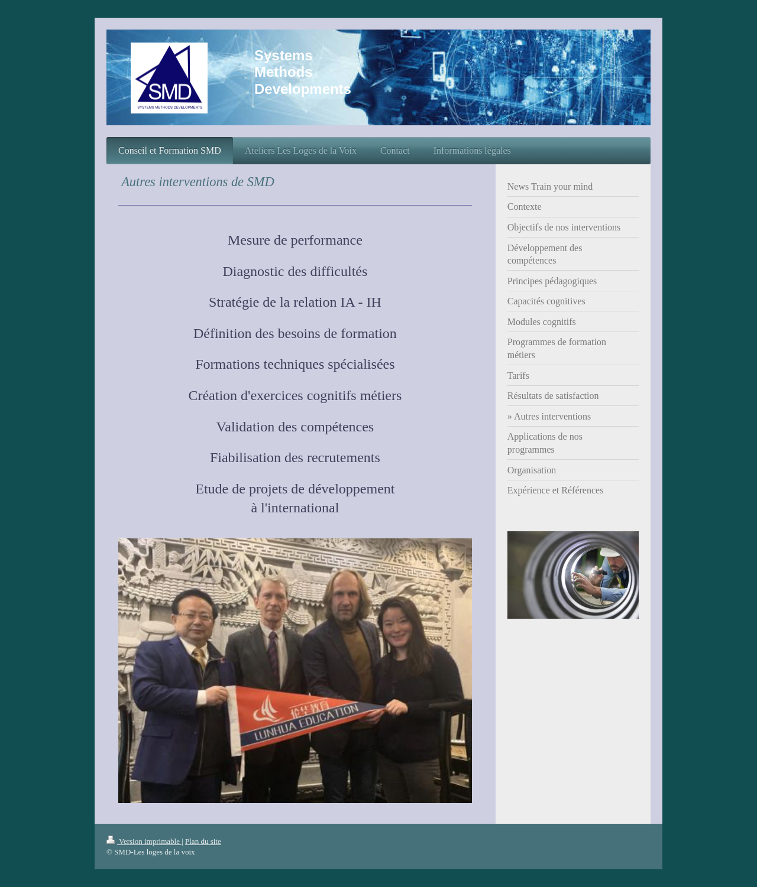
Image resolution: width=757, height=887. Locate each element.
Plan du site (203, 841)
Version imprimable (144, 841)
